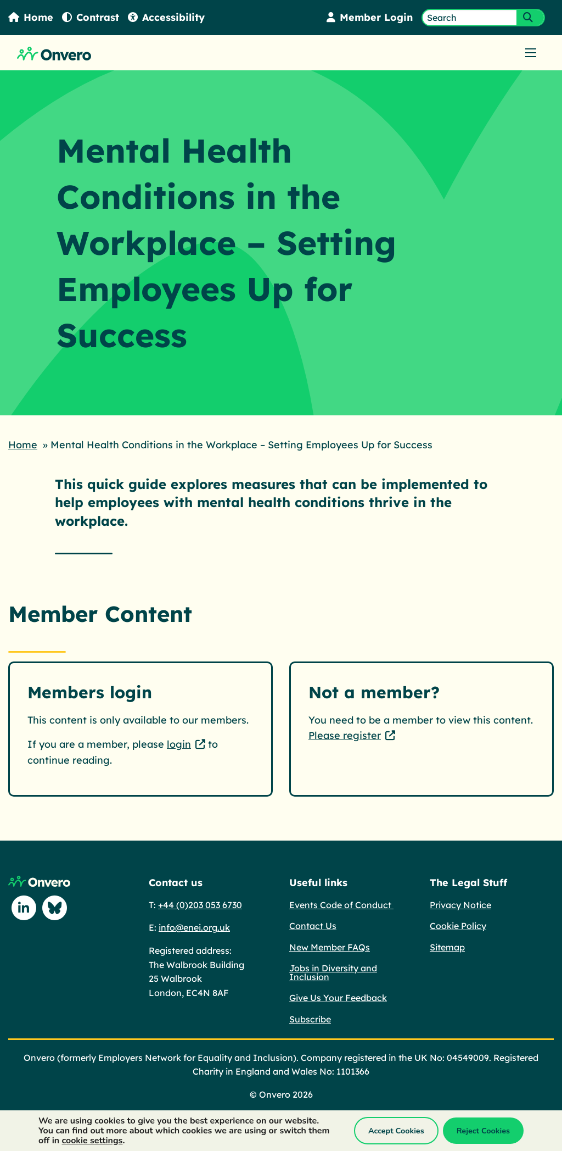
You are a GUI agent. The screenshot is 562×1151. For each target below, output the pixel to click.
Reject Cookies (483, 1130)
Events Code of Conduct (341, 904)
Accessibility (166, 17)
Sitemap (447, 947)
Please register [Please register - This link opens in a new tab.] (344, 735)
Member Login (370, 17)
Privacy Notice (460, 904)
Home (30, 17)
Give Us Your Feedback (338, 997)
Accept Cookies (396, 1130)
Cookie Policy (458, 925)
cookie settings (92, 1141)
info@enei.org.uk (194, 927)
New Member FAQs (329, 947)
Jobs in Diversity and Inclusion (333, 972)
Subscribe (310, 1019)
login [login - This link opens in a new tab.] (179, 744)
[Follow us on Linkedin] (23, 908)
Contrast (90, 17)
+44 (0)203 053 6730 (200, 904)
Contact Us (312, 925)
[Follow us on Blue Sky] (54, 908)
